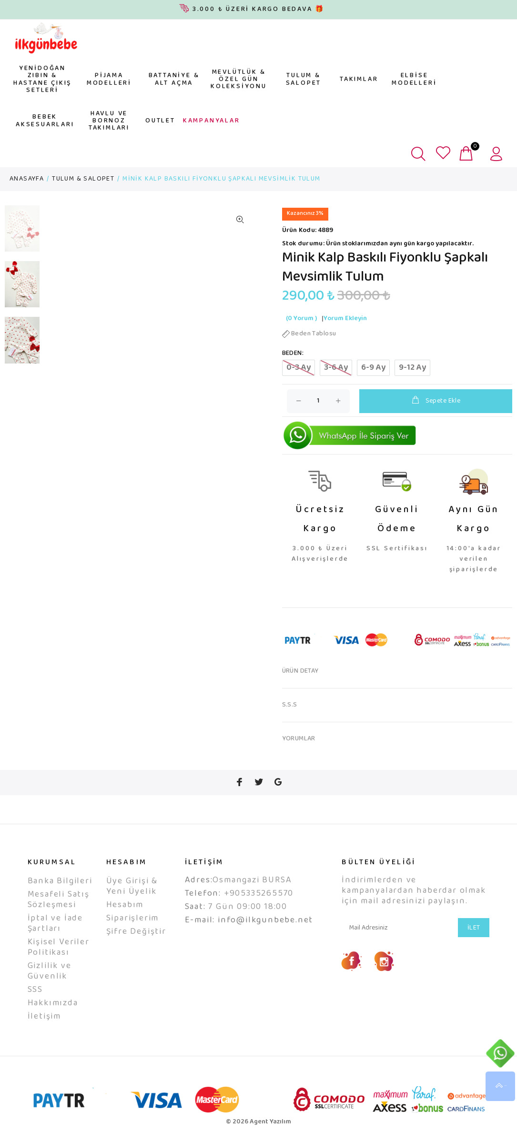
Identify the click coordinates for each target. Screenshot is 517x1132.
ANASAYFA (27, 179)
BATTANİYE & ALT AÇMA (174, 79)
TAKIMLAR (359, 79)
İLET (473, 928)
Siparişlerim (132, 918)
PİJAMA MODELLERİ (109, 79)
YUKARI (500, 1086)
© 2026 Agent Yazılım (258, 1122)
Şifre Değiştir (136, 932)
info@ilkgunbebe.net (265, 920)
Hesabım (125, 905)
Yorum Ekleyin (345, 318)
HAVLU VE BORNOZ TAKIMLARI (109, 121)
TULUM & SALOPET (304, 79)
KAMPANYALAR (211, 121)
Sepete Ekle (435, 401)
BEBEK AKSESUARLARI (45, 120)
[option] (22, 233)
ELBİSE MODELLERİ (414, 79)
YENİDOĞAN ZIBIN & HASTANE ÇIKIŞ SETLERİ (42, 79)
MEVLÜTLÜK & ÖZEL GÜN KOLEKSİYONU (239, 80)
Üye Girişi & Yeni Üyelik (132, 887)
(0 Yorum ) (301, 318)
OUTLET (160, 121)
